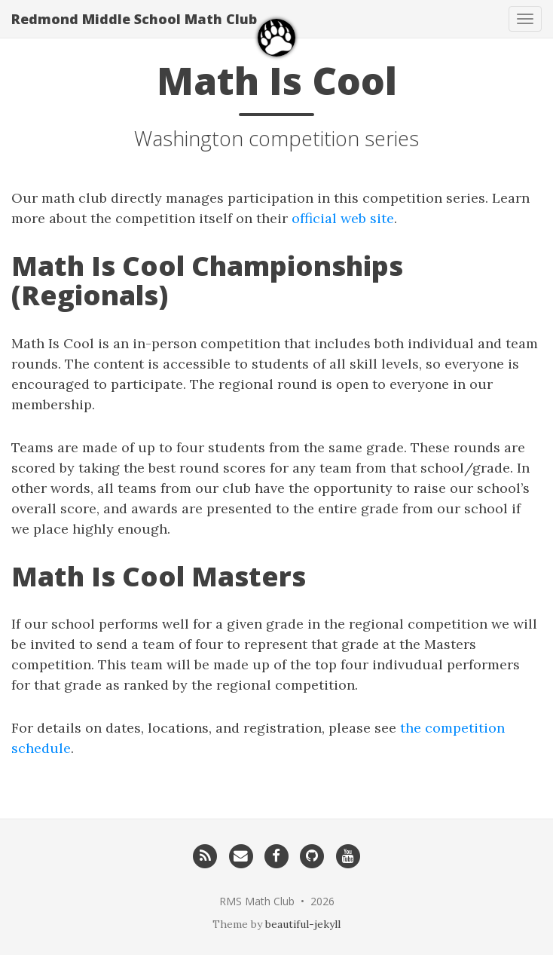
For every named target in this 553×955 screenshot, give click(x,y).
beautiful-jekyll (303, 924)
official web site (343, 218)
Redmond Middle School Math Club (134, 19)
